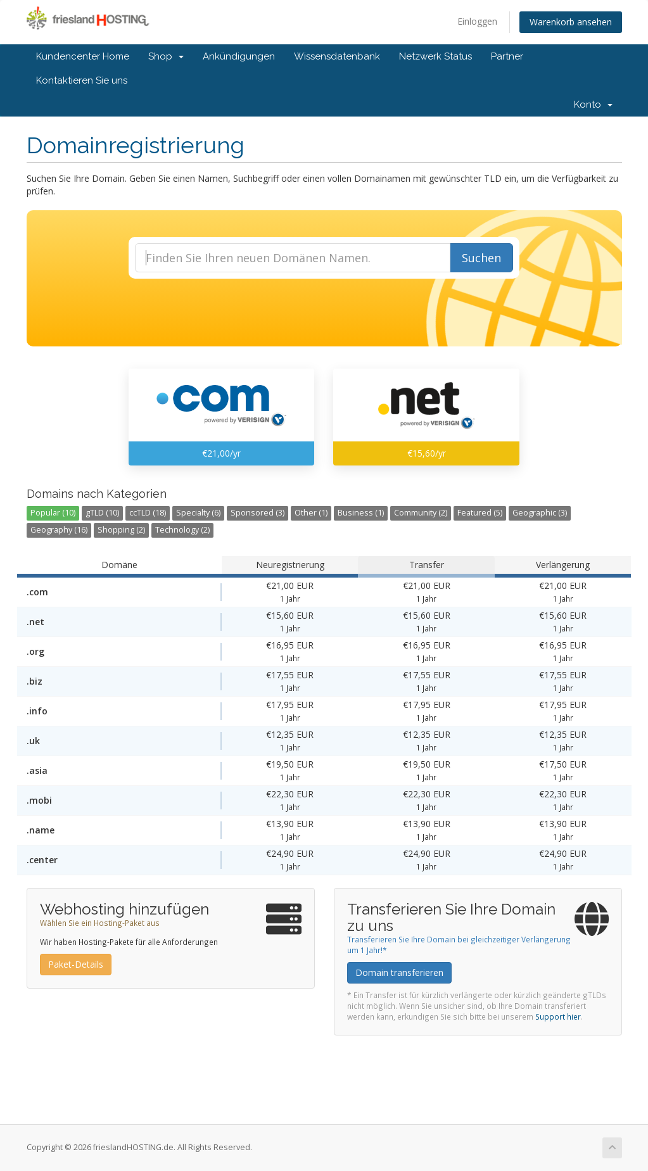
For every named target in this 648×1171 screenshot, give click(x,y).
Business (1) (361, 512)
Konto (593, 104)
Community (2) (420, 512)
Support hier (558, 1016)
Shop (166, 56)
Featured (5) (479, 512)
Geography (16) (58, 529)
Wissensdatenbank (337, 56)
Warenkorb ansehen (571, 22)
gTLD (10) (102, 512)
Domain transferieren (399, 972)
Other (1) (311, 512)
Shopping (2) (121, 529)
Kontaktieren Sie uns (81, 80)
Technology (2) (182, 529)
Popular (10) (52, 512)
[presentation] (324, 313)
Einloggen (477, 21)
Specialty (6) (198, 512)
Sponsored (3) (257, 512)
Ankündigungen (239, 56)
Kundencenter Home (82, 56)
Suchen (481, 257)
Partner (507, 56)
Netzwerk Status (435, 56)
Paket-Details (75, 964)
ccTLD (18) (147, 512)
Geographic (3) (539, 512)
